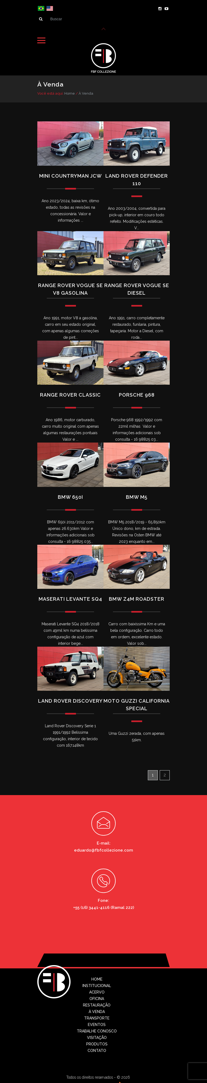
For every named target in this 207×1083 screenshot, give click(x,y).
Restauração (97, 1004)
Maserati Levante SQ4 (70, 598)
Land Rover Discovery (70, 700)
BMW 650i (70, 496)
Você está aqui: (50, 92)
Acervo (97, 991)
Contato (97, 1049)
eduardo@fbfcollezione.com (103, 849)
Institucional (96, 984)
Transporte (96, 1017)
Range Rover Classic (70, 394)
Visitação (97, 1036)
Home (69, 92)
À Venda (86, 92)
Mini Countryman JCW (70, 174)
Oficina (96, 997)
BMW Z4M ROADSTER (136, 598)
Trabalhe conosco (97, 1030)
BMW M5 (137, 496)
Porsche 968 (137, 394)
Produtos (97, 1043)
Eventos (97, 1023)
